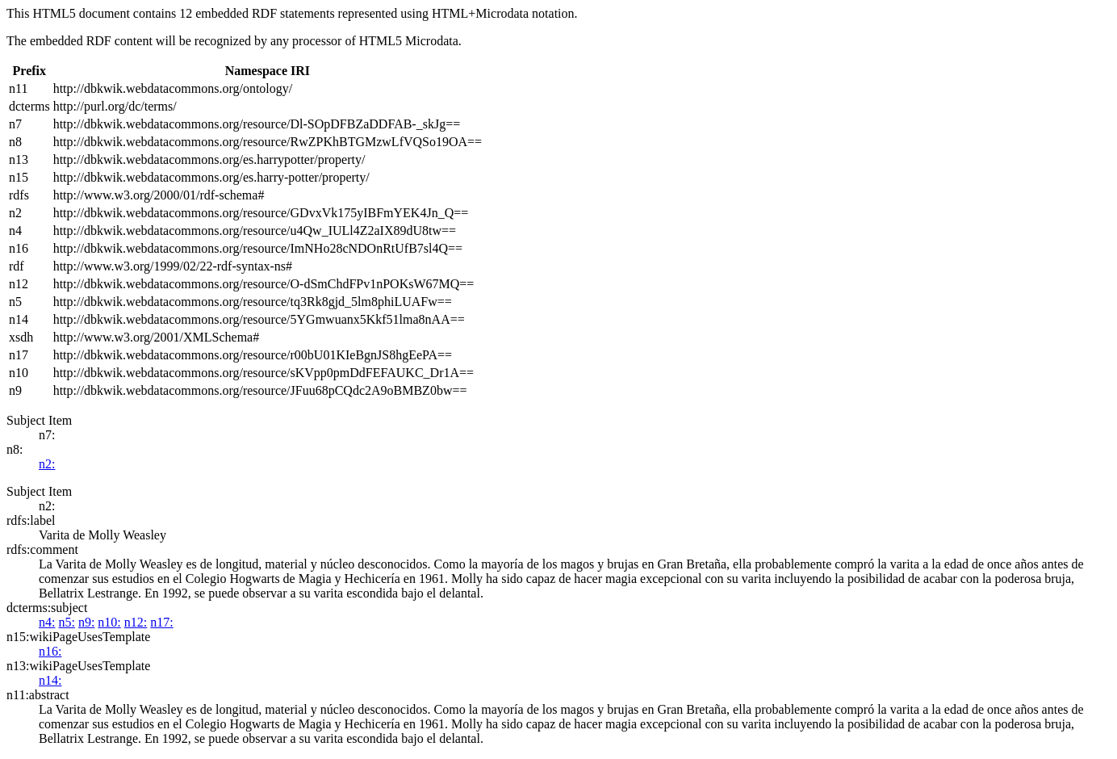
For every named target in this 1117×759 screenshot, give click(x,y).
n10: (109, 622)
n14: (50, 680)
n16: (50, 651)
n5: (66, 622)
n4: (47, 622)
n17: (161, 622)
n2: (47, 464)
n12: (135, 622)
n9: (86, 622)
